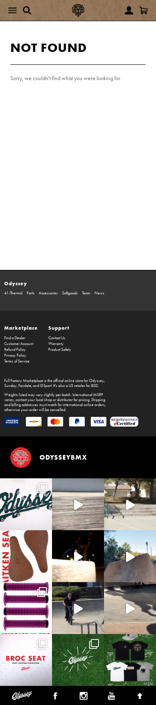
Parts (31, 293)
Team (86, 293)
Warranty (56, 343)
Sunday (10, 385)
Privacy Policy (15, 355)
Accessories (48, 293)
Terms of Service (17, 361)
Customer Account (18, 343)
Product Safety (59, 349)
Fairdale (24, 385)
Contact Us (56, 337)
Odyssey (15, 283)
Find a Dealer (14, 337)
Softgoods (70, 293)
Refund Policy (15, 349)
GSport (46, 385)
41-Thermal (13, 293)
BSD (94, 385)
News (99, 293)
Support (58, 328)
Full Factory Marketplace (23, 380)
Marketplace (21, 328)
